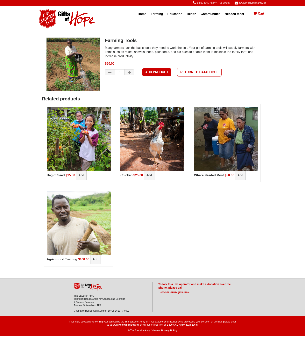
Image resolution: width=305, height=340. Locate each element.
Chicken (126, 175)
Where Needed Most (209, 175)
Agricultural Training (62, 259)
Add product (156, 72)
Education (174, 14)
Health (191, 14)
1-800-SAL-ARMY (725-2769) (211, 3)
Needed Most (234, 14)
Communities (210, 14)
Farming (157, 14)
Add (81, 175)
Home (142, 14)
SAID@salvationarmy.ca (250, 3)
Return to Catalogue (199, 72)
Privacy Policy (169, 330)
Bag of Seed (56, 175)
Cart (261, 13)
